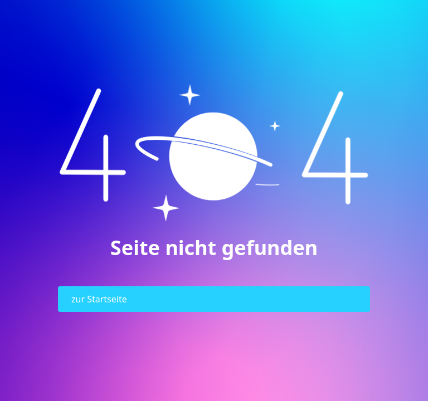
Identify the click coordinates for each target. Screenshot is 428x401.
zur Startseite (99, 299)
